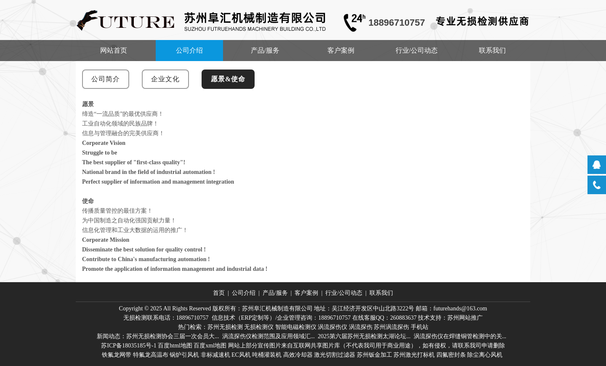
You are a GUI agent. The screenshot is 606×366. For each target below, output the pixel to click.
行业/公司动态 (417, 50)
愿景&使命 (228, 79)
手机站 (419, 327)
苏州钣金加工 (374, 355)
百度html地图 (175, 345)
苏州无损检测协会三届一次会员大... (172, 336)
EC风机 (241, 355)
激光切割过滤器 (334, 355)
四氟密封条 (451, 355)
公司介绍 (189, 50)
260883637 (403, 318)
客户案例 (340, 50)
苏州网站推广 (465, 318)
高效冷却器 (298, 355)
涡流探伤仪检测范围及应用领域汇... (268, 336)
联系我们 (492, 50)
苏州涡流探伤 (391, 327)
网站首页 (113, 50)
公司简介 (105, 79)
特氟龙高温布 (150, 355)
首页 (219, 293)
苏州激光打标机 (414, 355)
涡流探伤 (360, 327)
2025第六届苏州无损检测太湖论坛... (364, 336)
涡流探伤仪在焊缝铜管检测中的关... (460, 336)
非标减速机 (215, 355)
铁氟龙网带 (116, 355)
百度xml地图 (210, 345)
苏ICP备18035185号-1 (128, 345)
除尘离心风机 (484, 355)
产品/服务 (265, 50)
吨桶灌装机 (267, 355)
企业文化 (165, 79)
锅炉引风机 (184, 355)
